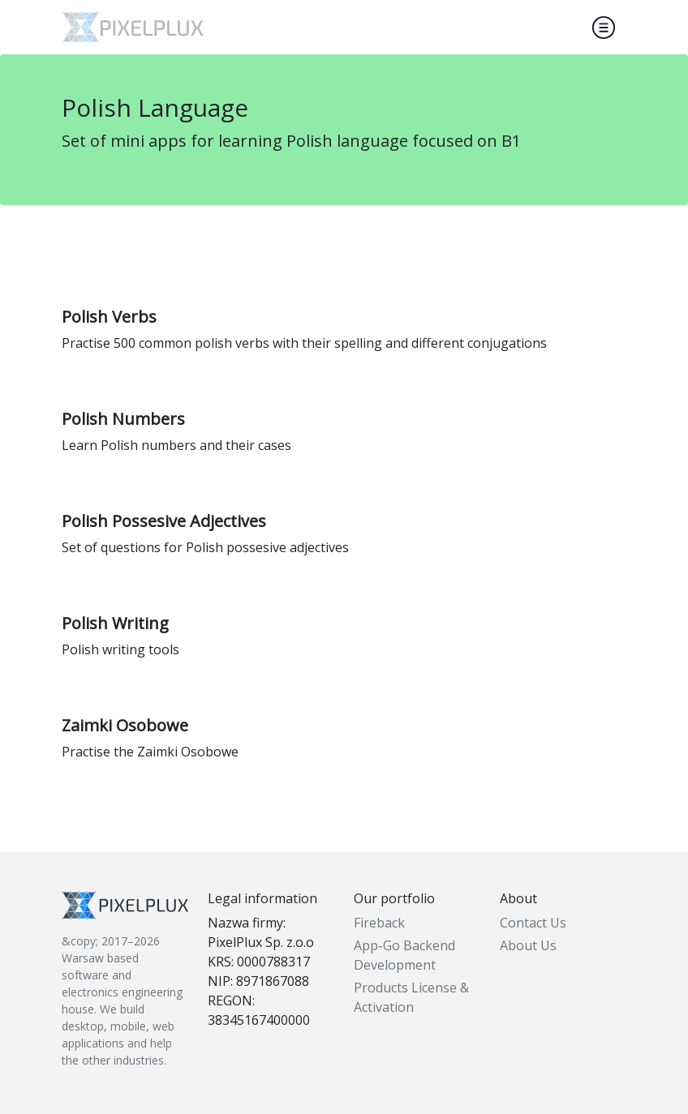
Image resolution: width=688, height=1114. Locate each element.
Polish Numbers (123, 419)
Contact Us (533, 923)
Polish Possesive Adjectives (164, 521)
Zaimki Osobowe (125, 725)
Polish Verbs (109, 317)
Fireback (379, 923)
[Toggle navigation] (603, 27)
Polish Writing (115, 623)
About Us (528, 945)
